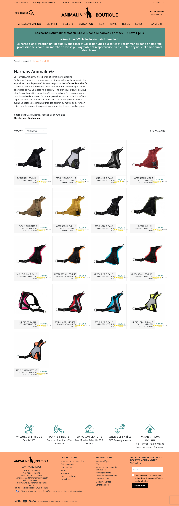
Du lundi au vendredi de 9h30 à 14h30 (33, 483)
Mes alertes (66, 479)
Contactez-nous (94, 2)
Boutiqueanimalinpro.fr (44, 2)
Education (86, 23)
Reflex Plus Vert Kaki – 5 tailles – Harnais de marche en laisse (66, 180)
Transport (155, 23)
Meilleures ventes (103, 481)
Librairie (52, 23)
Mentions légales (103, 461)
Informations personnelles (72, 461)
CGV (97, 464)
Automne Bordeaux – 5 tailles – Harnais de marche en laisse (143, 180)
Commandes (66, 467)
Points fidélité (59, 436)
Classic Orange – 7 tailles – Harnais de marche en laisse (65, 276)
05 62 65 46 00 (33, 480)
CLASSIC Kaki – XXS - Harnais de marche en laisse (144, 228)
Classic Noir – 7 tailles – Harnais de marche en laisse (27, 180)
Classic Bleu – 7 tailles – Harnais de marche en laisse (104, 276)
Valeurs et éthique (29, 436)
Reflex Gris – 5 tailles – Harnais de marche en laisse (105, 180)
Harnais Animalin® (29, 23)
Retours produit (68, 464)
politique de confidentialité (148, 478)
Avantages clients (103, 472)
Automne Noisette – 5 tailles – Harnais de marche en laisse (28, 228)
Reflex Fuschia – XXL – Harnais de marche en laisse (27, 324)
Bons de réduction (69, 476)
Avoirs (63, 470)
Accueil (17, 61)
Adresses (65, 473)
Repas (113, 23)
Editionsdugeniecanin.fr (70, 2)
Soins (139, 23)
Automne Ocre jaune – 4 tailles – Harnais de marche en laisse (66, 228)
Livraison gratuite (89, 436)
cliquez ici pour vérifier (73, 491)
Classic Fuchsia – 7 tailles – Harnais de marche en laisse (26, 276)
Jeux (101, 23)
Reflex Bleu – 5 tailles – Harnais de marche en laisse (105, 324)
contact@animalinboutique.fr (35, 478)
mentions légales (141, 481)
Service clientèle (119, 436)
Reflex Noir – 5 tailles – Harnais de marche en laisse (105, 228)
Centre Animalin (21, 2)
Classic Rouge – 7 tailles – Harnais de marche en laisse (142, 276)
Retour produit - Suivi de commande (106, 468)
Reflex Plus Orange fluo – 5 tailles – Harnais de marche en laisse (26, 372)
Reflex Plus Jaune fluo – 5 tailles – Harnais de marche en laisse (142, 324)
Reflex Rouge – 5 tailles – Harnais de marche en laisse (65, 324)
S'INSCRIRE (139, 485)
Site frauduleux (102, 478)
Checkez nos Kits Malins (27, 118)
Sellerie (68, 23)
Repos (126, 23)
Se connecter (158, 2)
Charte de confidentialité (106, 475)
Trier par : (18, 130)
